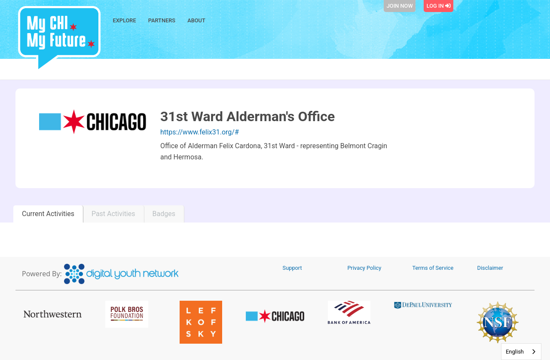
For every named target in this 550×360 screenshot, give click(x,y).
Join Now (400, 6)
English (515, 351)
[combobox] (521, 351)
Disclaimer (490, 268)
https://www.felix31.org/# (199, 132)
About (196, 20)
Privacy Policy (365, 268)
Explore (124, 20)
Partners (161, 20)
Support (292, 268)
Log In (439, 6)
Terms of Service (433, 268)
